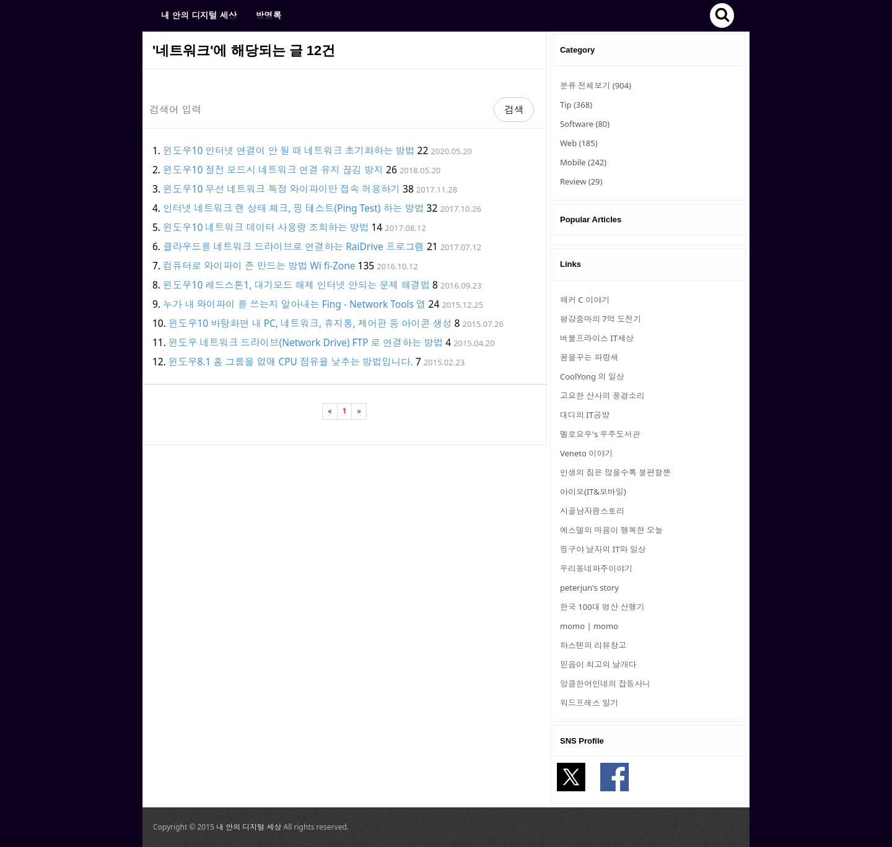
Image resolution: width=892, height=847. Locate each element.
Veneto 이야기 (586, 453)
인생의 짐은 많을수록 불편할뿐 (615, 472)
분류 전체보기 (595, 85)
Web (579, 143)
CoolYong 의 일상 (592, 376)
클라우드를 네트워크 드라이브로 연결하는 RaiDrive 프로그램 (293, 246)
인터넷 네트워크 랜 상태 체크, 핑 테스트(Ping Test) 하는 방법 (293, 208)
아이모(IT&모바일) (593, 491)
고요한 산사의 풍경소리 (602, 395)
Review (581, 181)
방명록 (268, 15)
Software (585, 123)
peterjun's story (589, 587)
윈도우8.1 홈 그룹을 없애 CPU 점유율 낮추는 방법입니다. (290, 361)
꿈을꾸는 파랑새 (589, 357)
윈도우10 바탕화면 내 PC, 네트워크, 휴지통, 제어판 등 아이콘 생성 (310, 323)
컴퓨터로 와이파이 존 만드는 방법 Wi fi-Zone (259, 265)
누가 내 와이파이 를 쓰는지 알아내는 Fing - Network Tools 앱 (294, 304)
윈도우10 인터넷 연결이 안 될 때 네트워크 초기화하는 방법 (288, 150)
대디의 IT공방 (585, 414)
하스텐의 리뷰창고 (593, 645)
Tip (576, 104)
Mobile (583, 162)
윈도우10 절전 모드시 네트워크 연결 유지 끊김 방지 (273, 169)
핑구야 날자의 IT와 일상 (603, 549)
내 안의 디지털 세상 (199, 15)
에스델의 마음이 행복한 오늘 (611, 530)
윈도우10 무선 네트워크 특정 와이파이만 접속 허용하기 (281, 189)
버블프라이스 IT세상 (597, 338)
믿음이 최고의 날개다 (598, 664)
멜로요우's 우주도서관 (600, 434)
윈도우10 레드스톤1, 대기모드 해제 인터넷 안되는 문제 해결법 (296, 285)
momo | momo (589, 626)
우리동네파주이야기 (596, 568)
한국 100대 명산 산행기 (602, 606)
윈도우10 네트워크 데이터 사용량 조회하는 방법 (266, 227)
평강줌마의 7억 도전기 (600, 318)
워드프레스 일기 (589, 702)
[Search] (318, 109)
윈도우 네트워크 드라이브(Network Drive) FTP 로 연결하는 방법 (305, 342)
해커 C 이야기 (585, 299)
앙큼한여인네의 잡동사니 (605, 683)
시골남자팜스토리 (592, 510)
